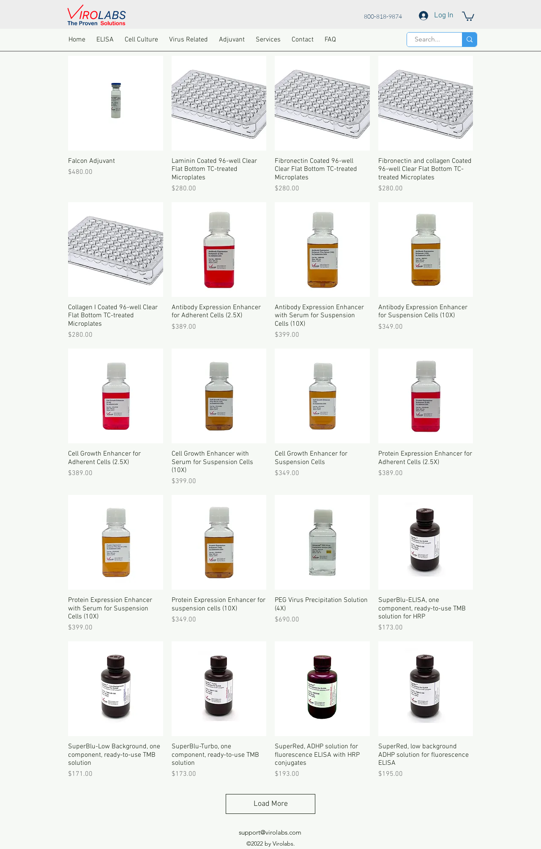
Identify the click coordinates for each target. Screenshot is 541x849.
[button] (468, 16)
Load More (271, 804)
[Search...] (427, 39)
